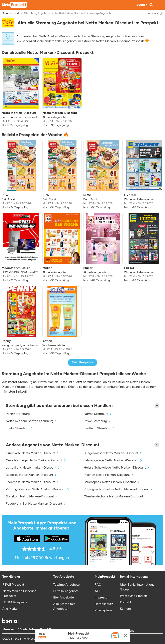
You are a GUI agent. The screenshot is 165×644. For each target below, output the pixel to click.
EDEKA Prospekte (14, 602)
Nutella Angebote (66, 591)
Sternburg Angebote (37, 13)
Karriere (125, 609)
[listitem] (21, 92)
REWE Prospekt (13, 584)
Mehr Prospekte (82, 362)
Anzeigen (155, 13)
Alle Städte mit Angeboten (64, 606)
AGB (98, 591)
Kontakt (125, 602)
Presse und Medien (133, 596)
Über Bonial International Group (137, 587)
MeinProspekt (10, 13)
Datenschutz (104, 604)
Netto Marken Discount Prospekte (19, 593)
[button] (159, 5)
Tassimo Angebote (66, 584)
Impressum (102, 597)
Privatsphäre (103, 610)
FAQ (98, 584)
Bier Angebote (63, 597)
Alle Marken (10, 609)
